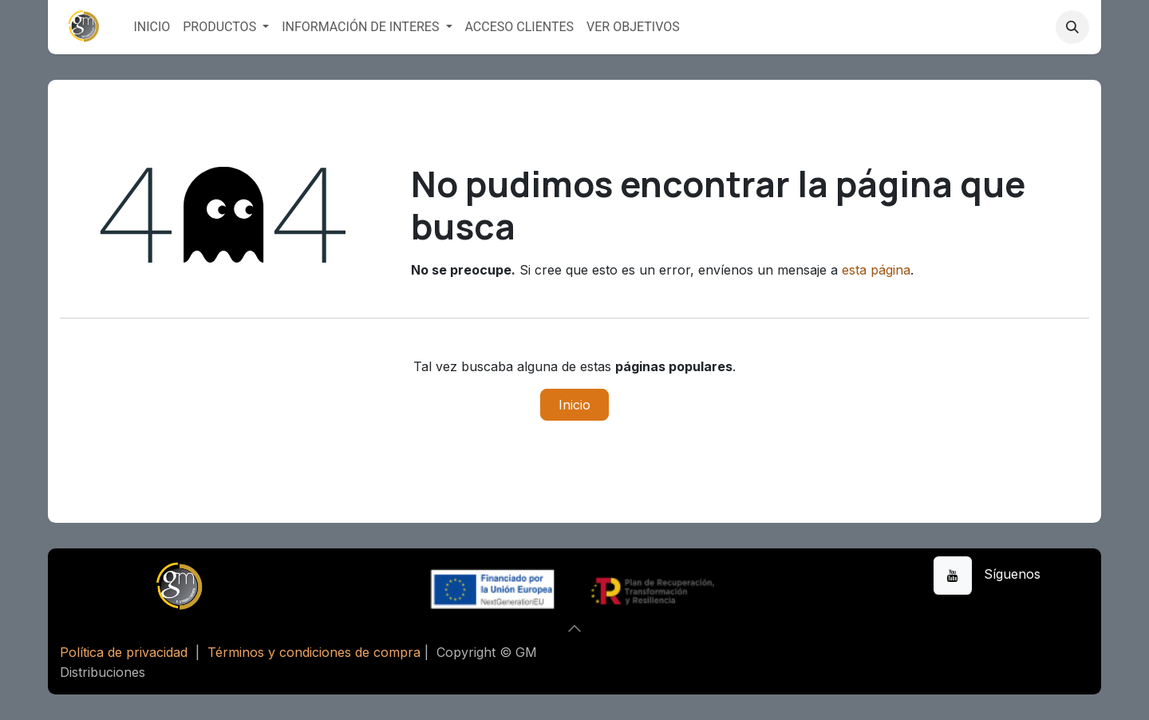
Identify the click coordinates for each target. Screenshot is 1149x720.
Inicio (574, 405)
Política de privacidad (124, 652)
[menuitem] (151, 27)
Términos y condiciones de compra (314, 652)
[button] (1072, 27)
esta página (876, 270)
